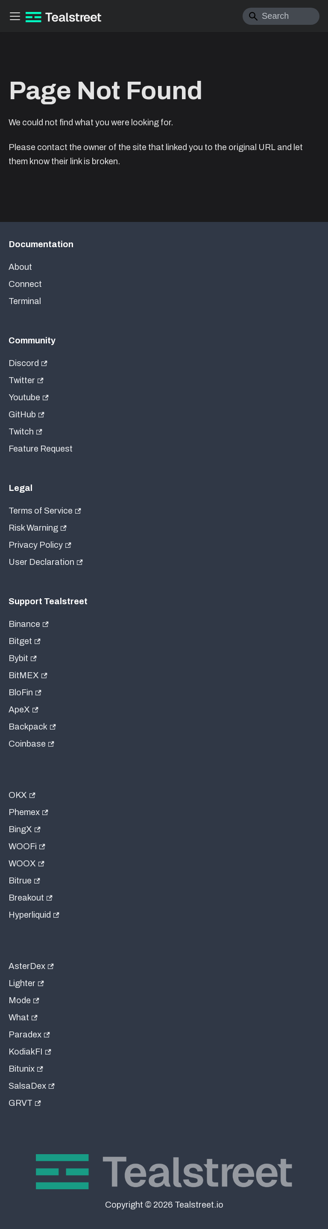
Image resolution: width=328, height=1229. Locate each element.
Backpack (32, 726)
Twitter (26, 380)
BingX (25, 829)
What (23, 1017)
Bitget (25, 641)
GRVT (25, 1103)
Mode (24, 1000)
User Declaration (46, 562)
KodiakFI (30, 1051)
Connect (25, 284)
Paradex (29, 1034)
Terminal (25, 301)
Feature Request (41, 448)
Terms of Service (45, 510)
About (20, 267)
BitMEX (28, 675)
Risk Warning (38, 527)
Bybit (23, 658)
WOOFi (27, 846)
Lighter (26, 983)
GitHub (26, 414)
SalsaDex (32, 1085)
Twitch (25, 431)
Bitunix (26, 1068)
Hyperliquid (34, 914)
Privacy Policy (40, 545)
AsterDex (31, 966)
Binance (29, 624)
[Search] (281, 16)
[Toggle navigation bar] (15, 16)
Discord (28, 363)
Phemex (28, 812)
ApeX (23, 709)
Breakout (31, 897)
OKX (22, 795)
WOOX (26, 863)
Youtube (29, 397)
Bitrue (24, 880)
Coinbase (31, 743)
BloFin (25, 692)
